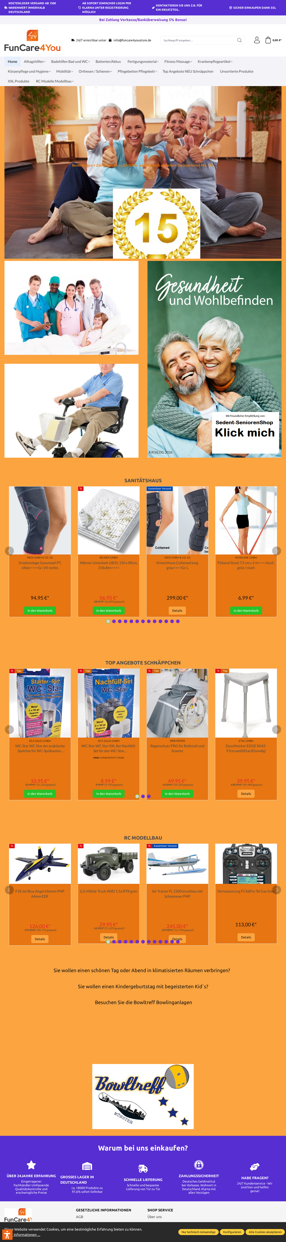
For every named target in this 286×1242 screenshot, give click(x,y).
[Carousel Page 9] (154, 621)
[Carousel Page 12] (172, 621)
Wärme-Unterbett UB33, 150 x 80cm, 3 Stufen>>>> (108, 565)
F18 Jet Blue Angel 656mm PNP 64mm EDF (39, 893)
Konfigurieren (232, 1232)
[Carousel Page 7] (143, 621)
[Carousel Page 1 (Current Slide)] (108, 621)
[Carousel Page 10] (160, 621)
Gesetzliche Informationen (103, 1210)
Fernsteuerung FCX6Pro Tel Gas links (246, 891)
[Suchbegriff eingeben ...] (197, 40)
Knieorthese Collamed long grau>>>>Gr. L (177, 565)
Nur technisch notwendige (198, 1232)
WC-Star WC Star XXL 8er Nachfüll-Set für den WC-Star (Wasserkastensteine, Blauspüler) (108, 748)
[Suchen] (240, 40)
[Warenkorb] (273, 40)
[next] (276, 550)
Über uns (154, 1217)
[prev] (9, 550)
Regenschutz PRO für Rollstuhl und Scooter (177, 748)
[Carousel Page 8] (149, 621)
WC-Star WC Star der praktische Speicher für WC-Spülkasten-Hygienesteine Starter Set (40, 748)
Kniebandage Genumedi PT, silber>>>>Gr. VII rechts (40, 565)
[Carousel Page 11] (166, 621)
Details (177, 610)
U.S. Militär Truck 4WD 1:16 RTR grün (108, 891)
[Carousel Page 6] (137, 621)
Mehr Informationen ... (22, 1235)
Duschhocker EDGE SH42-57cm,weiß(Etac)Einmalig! (246, 748)
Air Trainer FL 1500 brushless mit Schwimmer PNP (177, 893)
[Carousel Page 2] (114, 621)
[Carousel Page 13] (178, 621)
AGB (79, 1217)
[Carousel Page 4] (125, 621)
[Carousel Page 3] (120, 621)
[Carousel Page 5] (131, 621)
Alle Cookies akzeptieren (265, 1232)
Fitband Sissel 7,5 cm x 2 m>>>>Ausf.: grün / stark (246, 565)
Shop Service (160, 1210)
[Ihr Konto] (257, 40)
